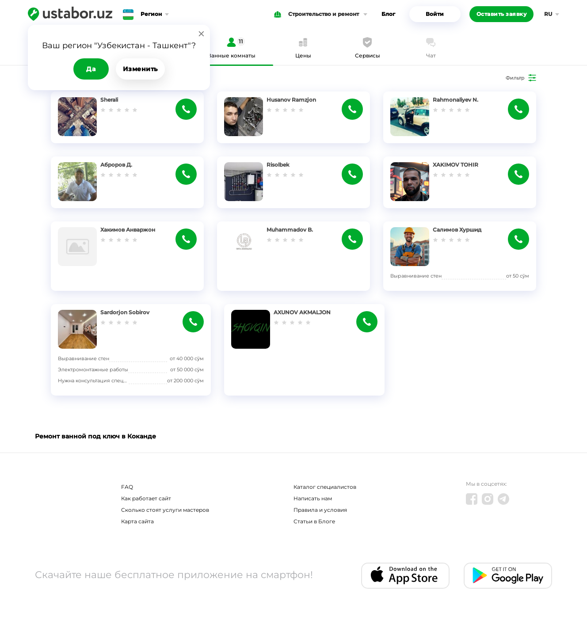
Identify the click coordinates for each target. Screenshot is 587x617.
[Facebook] (471, 499)
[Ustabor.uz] (70, 14)
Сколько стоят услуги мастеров (165, 510)
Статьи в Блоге (314, 521)
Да (90, 69)
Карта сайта (137, 521)
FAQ (127, 487)
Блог (388, 14)
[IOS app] (405, 576)
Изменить (140, 69)
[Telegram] (503, 499)
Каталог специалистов (325, 487)
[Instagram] (487, 499)
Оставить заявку (501, 14)
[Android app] (508, 576)
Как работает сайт (146, 498)
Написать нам (313, 498)
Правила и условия (320, 510)
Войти (435, 14)
